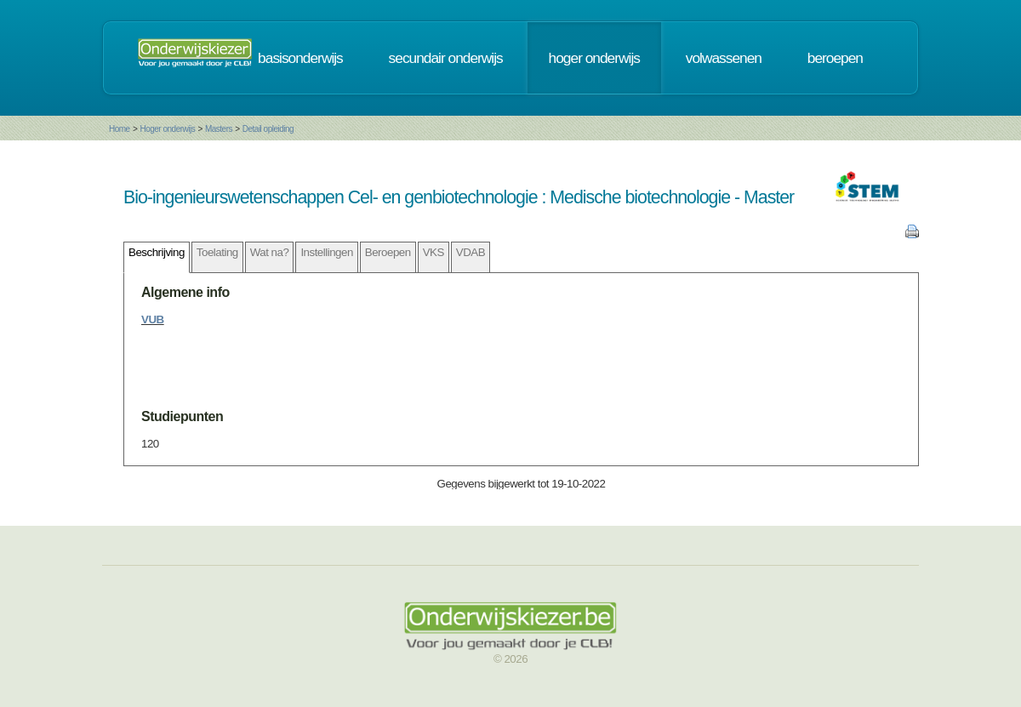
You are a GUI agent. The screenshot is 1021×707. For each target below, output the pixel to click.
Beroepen (388, 252)
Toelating (217, 252)
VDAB (470, 252)
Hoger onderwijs (167, 129)
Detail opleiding (268, 129)
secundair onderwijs (446, 57)
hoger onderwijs (594, 57)
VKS (433, 252)
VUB (152, 319)
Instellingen (326, 252)
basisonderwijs (300, 57)
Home (119, 129)
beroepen (835, 57)
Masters (218, 129)
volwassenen (723, 57)
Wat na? (269, 252)
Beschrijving (156, 252)
